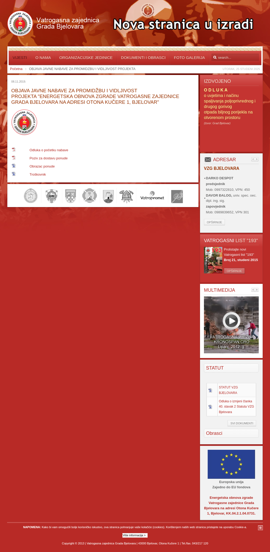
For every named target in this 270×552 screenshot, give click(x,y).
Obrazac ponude (42, 166)
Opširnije (214, 222)
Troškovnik (38, 174)
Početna (16, 69)
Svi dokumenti (241, 423)
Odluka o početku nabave (49, 150)
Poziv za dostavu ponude (49, 158)
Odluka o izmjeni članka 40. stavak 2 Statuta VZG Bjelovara (236, 406)
